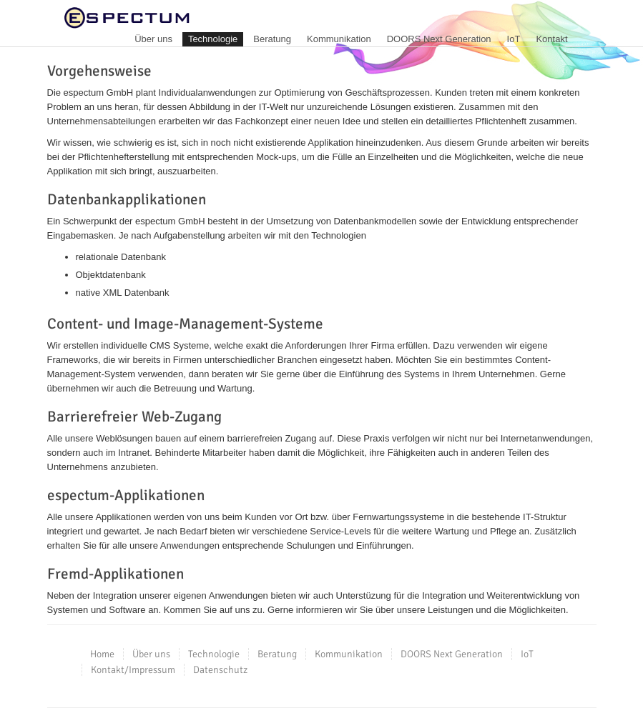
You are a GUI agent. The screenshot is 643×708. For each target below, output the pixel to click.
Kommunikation (339, 39)
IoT (514, 39)
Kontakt (551, 39)
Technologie (212, 39)
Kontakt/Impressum (133, 670)
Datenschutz (220, 670)
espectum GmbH (127, 18)
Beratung (272, 39)
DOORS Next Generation (439, 39)
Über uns (153, 39)
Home (102, 654)
